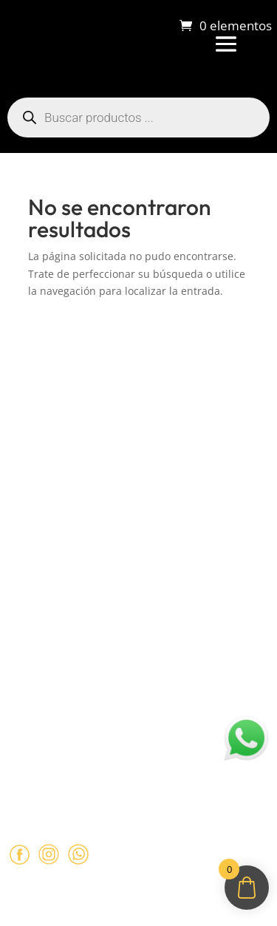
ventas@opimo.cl (80, 705)
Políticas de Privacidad (63, 619)
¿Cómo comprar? (49, 440)
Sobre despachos (50, 469)
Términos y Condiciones (68, 591)
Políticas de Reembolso (65, 562)
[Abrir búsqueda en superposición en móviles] (138, 117)
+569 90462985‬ (105, 734)
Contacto (29, 498)
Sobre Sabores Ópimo (62, 412)
